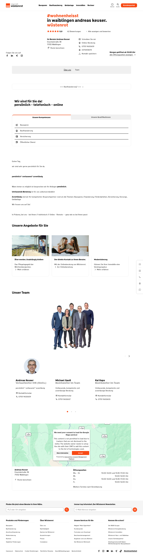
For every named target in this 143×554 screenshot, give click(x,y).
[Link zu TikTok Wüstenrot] (120, 551)
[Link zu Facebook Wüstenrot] (99, 551)
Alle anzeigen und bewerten (98, 31)
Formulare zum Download (82, 532)
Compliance (43, 542)
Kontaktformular (24, 393)
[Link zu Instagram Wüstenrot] (103, 551)
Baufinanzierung (11, 529)
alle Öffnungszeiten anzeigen (123, 55)
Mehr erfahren (22, 269)
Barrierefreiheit (76, 551)
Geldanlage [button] (69, 5)
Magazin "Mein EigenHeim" (82, 525)
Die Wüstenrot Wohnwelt (82, 542)
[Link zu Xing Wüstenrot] (116, 551)
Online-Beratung (86, 43)
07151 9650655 (102, 399)
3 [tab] (75, 412)
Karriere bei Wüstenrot (47, 532)
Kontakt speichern (87, 53)
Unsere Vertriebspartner (115, 539)
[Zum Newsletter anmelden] (135, 509)
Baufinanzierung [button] (55, 5)
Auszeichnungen (45, 535)
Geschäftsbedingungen (62, 551)
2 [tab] (71, 412)
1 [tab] (68, 412)
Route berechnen (55, 48)
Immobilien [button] (80, 5)
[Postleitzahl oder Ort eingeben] (35, 509)
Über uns (43, 525)
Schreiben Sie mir (87, 39)
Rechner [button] (90, 5)
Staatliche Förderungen (13, 542)
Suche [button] (117, 5)
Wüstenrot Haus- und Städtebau (118, 535)
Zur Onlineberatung (63, 267)
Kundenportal (129, 5)
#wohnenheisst (130, 551)
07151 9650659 (86, 46)
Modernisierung (11, 535)
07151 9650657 (63, 399)
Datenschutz (19, 551)
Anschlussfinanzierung (13, 532)
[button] (125, 356)
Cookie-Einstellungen (31, 551)
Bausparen (9, 525)
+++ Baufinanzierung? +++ (71, 87)
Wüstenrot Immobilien (115, 532)
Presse (42, 539)
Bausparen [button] (43, 5)
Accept (80, 453)
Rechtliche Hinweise (46, 551)
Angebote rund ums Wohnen (83, 539)
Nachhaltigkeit (44, 529)
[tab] (41, 117)
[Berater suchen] (67, 509)
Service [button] (112, 5)
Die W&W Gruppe (113, 525)
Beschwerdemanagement (82, 535)
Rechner (8, 539)
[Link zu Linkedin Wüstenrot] (112, 551)
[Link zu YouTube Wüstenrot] (107, 551)
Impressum (9, 551)
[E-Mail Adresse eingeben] (103, 509)
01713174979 (85, 50)
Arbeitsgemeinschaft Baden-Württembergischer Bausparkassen (119, 543)
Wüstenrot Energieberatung (117, 529)
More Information (62, 453)
